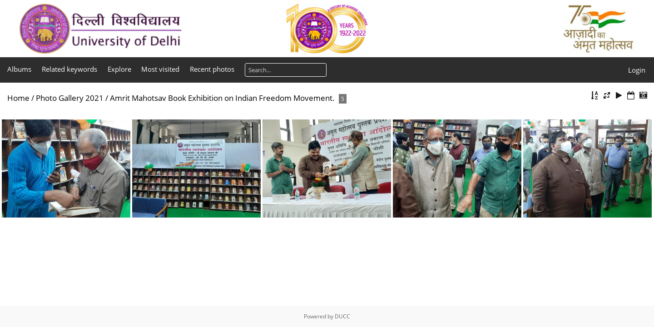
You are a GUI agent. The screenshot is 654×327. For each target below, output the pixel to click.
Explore (119, 69)
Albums (19, 69)
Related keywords (69, 69)
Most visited (160, 69)
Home (18, 98)
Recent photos (212, 69)
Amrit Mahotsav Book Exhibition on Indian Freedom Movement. (222, 98)
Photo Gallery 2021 (70, 98)
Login (636, 69)
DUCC (342, 316)
